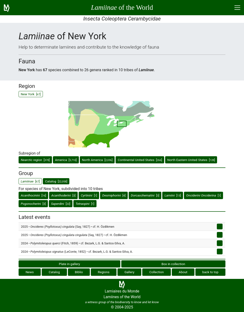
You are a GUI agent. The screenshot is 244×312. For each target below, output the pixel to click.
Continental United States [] (140, 160)
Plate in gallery (69, 264)
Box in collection (173, 264)
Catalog (54, 272)
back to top (210, 272)
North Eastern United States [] (191, 160)
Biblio (79, 272)
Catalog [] (56, 181)
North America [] (97, 160)
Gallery (129, 272)
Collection (156, 272)
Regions (104, 272)
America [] (66, 160)
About (183, 272)
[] (35, 160)
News (29, 272)
